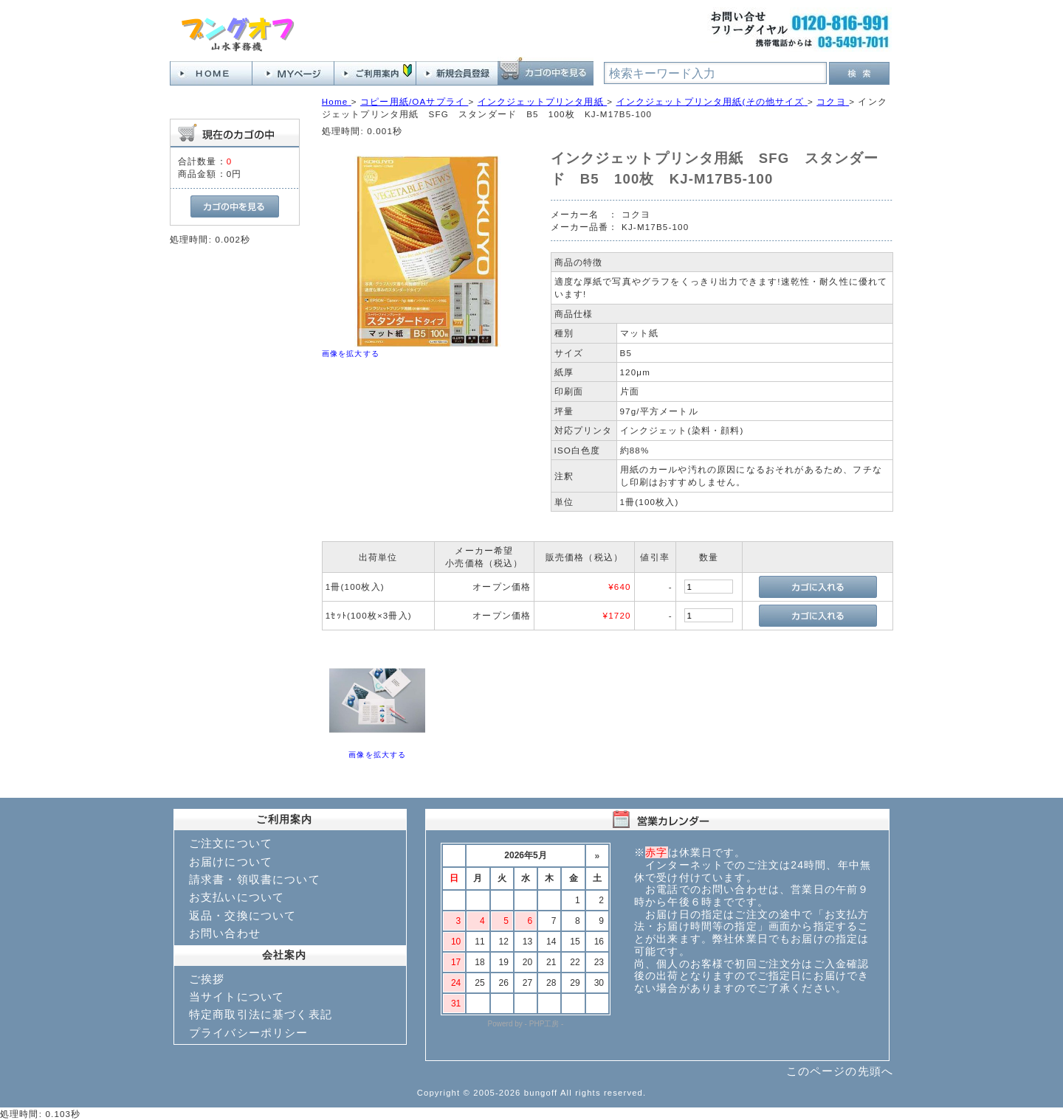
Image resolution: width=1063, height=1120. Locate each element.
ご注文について (230, 843)
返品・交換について (242, 915)
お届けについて (230, 861)
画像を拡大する (350, 353)
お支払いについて (236, 897)
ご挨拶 (206, 979)
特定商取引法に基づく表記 (260, 1014)
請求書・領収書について (254, 879)
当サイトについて (236, 996)
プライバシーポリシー (249, 1032)
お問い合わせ (225, 933)
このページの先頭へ (839, 1071)
